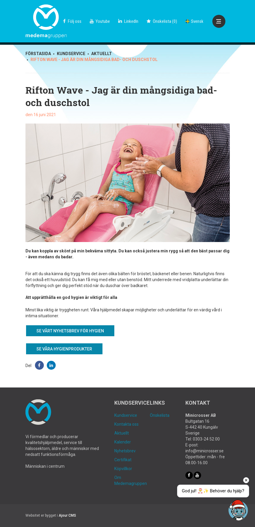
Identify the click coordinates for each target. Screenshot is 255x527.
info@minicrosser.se (204, 450)
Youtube (100, 21)
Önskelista (159, 415)
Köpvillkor (123, 468)
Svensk (194, 21)
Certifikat (122, 459)
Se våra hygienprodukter (64, 349)
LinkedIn (128, 21)
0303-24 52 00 (206, 439)
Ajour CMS (67, 515)
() (162, 21)
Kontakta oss (126, 424)
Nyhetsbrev (125, 450)
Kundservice (125, 415)
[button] (39, 365)
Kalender (122, 442)
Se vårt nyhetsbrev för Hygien (70, 331)
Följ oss (72, 21)
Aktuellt (121, 433)
